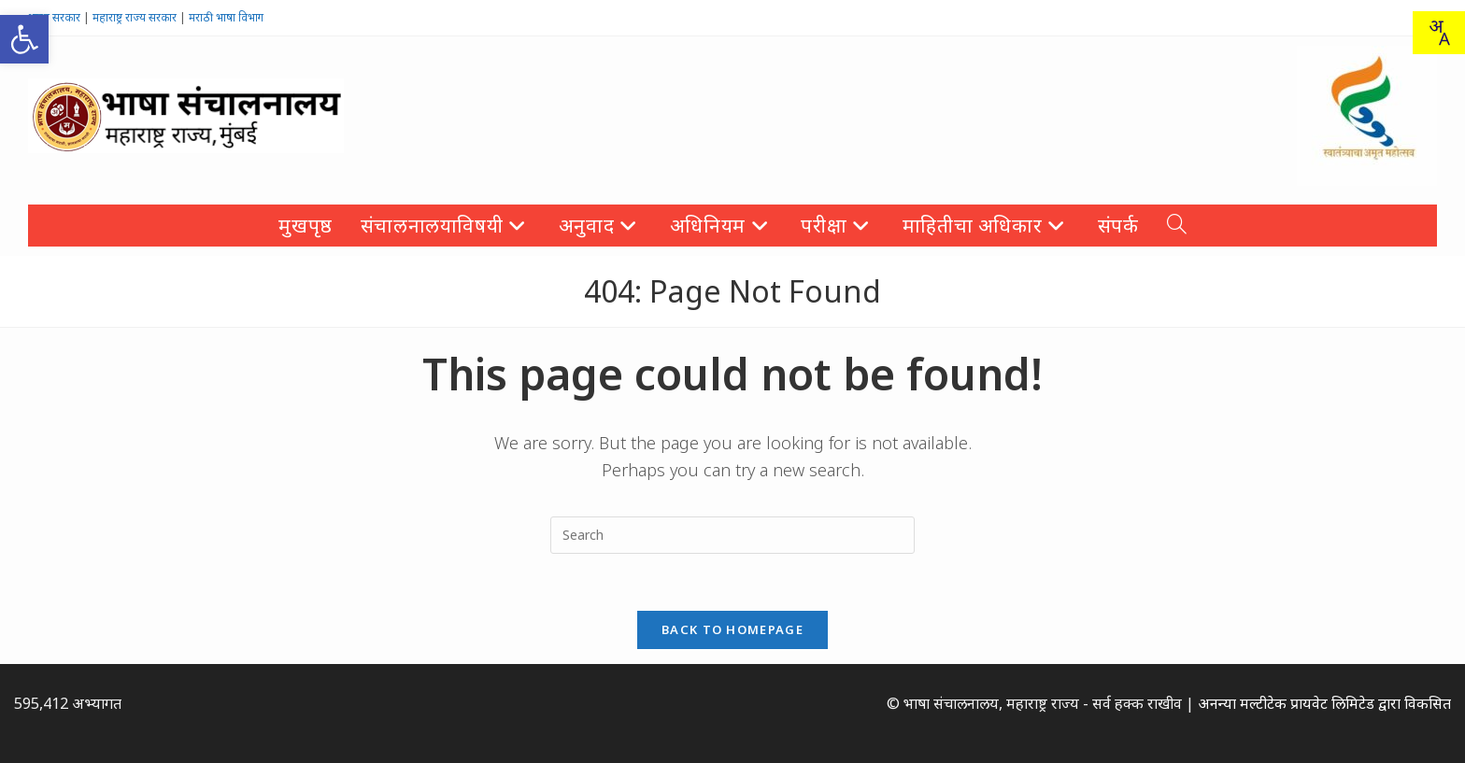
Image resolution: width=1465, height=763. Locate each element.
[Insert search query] (732, 535)
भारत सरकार (54, 17)
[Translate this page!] (1438, 33)
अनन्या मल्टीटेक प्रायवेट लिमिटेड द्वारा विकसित (1324, 703)
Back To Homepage (732, 629)
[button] (24, 39)
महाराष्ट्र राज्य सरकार (134, 17)
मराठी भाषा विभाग (226, 17)
